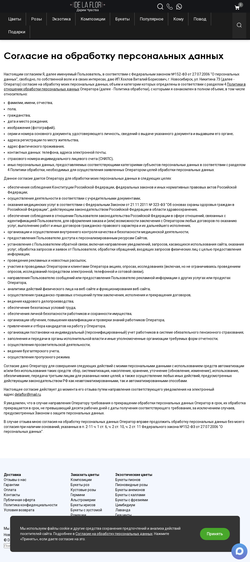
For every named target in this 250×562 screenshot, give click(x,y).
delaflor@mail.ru (28, 394)
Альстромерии (83, 500)
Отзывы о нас (15, 480)
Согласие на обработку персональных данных (114, 534)
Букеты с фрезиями (131, 500)
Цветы (14, 18)
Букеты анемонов (130, 490)
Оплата (10, 490)
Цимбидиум (125, 505)
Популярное (151, 18)
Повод (200, 18)
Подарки (16, 31)
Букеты (122, 18)
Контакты (12, 495)
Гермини (78, 495)
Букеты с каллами (130, 495)
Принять (215, 533)
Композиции (93, 18)
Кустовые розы (83, 490)
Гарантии (11, 485)
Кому (178, 18)
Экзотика (61, 18)
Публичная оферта (19, 500)
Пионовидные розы (131, 485)
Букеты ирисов (83, 505)
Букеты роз (80, 485)
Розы (36, 18)
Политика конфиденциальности (30, 505)
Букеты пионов (127, 480)
